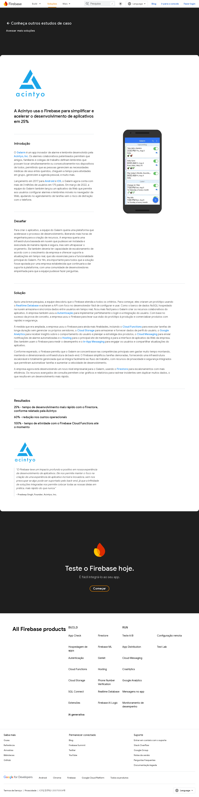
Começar (99, 588)
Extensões (74, 702)
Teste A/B (127, 635)
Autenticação (65, 313)
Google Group (141, 750)
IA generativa (76, 714)
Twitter (72, 750)
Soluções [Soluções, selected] (52, 3)
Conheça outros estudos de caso (39, 23)
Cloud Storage (86, 330)
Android (49, 181)
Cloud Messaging (147, 334)
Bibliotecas (9, 755)
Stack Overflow (141, 745)
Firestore (122, 369)
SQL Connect (76, 691)
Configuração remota (169, 635)
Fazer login (189, 3)
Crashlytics (128, 669)
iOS (59, 181)
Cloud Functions (132, 326)
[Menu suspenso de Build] (41, 3)
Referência (9, 745)
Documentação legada (145, 765)
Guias (6, 740)
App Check (74, 635)
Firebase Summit (77, 745)
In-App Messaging (93, 341)
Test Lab (162, 646)
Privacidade (30, 790)
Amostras (8, 750)
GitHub (7, 760)
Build (34, 3)
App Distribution (131, 646)
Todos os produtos (119, 777)
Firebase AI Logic (108, 702)
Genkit (101, 658)
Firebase (71, 777)
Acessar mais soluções (20, 30)
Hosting (67, 338)
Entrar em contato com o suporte (150, 740)
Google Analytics (132, 680)
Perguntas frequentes (144, 760)
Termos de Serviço (13, 790)
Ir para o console (170, 3)
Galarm (21, 152)
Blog (154, 3)
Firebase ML (105, 646)
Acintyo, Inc (21, 156)
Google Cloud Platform (93, 777)
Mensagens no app (133, 691)
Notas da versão (142, 755)
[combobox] (99, 4)
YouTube (73, 755)
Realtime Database (27, 305)
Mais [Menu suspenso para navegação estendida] (65, 3)
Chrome (57, 777)
